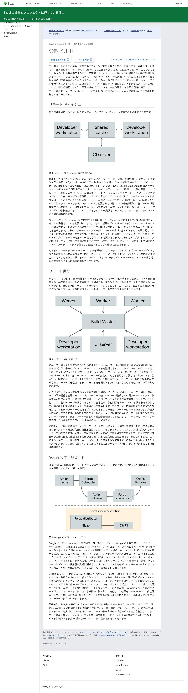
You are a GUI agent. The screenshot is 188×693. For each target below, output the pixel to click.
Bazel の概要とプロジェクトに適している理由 (34, 12)
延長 (112, 3)
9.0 (125, 59)
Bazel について (63, 44)
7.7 (153, 59)
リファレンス (97, 3)
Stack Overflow (123, 674)
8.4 (139, 59)
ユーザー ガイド (76, 3)
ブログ (46, 660)
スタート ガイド (54, 3)
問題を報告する (60, 59)
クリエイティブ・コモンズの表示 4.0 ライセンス (105, 632)
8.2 (148, 59)
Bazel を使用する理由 (14, 19)
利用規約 (47, 687)
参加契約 (135, 30)
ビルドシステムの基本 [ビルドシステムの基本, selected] (42, 19)
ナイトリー (116, 59)
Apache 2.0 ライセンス (57, 635)
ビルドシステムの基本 (83, 44)
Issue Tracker (122, 665)
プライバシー (60, 687)
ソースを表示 (85, 59)
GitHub (178, 3)
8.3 (144, 59)
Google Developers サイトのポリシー (115, 635)
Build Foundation (56, 30)
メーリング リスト (112, 30)
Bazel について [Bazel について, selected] (33, 3)
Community (126, 3)
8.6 (130, 59)
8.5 (134, 59)
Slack (118, 670)
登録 (149, 30)
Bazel (51, 44)
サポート (120, 660)
